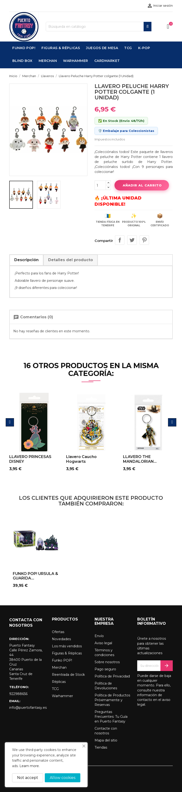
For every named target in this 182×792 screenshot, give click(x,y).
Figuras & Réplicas (67, 653)
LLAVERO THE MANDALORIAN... (140, 459)
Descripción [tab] (26, 260)
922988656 (18, 694)
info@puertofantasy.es (27, 707)
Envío (99, 636)
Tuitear (132, 240)
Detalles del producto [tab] (70, 260)
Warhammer (62, 696)
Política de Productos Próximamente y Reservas (112, 700)
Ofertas (58, 632)
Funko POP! (62, 660)
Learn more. (29, 766)
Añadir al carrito (142, 185)
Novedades (61, 639)
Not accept (27, 777)
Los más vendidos (67, 646)
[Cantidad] (100, 185)
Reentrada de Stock (68, 674)
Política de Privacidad (112, 676)
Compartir (119, 240)
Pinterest (144, 240)
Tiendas (101, 747)
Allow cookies (62, 777)
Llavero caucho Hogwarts (81, 459)
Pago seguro (105, 669)
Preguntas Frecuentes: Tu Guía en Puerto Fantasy (111, 716)
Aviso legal (103, 643)
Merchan (59, 667)
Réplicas (59, 682)
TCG (55, 689)
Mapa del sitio (106, 740)
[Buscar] (98, 26)
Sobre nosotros (107, 662)
